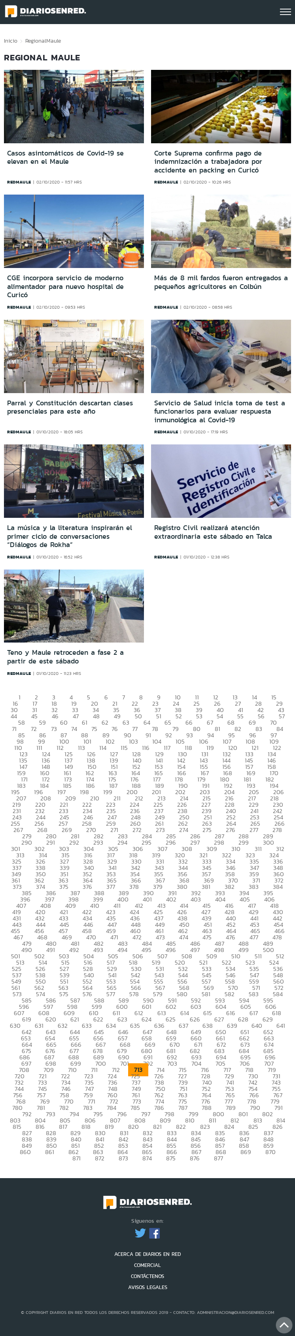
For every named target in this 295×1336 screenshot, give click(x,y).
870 (270, 1152)
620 (50, 1019)
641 (280, 1025)
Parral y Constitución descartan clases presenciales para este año (70, 407)
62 (105, 722)
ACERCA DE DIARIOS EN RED (147, 1254)
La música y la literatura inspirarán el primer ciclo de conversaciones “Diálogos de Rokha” (69, 536)
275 (207, 830)
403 (196, 899)
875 (171, 1158)
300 (268, 842)
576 (87, 994)
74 (74, 729)
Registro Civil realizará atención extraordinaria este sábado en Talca (213, 532)
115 (124, 748)
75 (94, 729)
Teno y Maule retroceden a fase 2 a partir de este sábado (65, 656)
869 (245, 1152)
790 (255, 1108)
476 (230, 937)
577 (110, 994)
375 (63, 887)
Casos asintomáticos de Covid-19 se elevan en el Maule (65, 157)
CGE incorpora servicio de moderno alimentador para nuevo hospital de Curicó (65, 286)
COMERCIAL (147, 1265)
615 (207, 1013)
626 (195, 1019)
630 (15, 1025)
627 (219, 1019)
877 (218, 1158)
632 (63, 1025)
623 (122, 1019)
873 (123, 1158)
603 (196, 1006)
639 (232, 1025)
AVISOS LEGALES (147, 1287)
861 (49, 1152)
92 (168, 735)
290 (26, 842)
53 (199, 716)
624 (146, 1019)
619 (26, 1019)
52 (179, 716)
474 (183, 937)
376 (87, 887)
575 (63, 994)
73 (54, 729)
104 (156, 741)
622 (98, 1019)
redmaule (19, 182)
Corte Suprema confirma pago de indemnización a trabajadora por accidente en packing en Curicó (208, 161)
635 (135, 1025)
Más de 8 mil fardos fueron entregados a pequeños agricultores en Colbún (221, 282)
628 (243, 1019)
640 (257, 1025)
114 (102, 748)
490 (26, 950)
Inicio (10, 40)
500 (268, 950)
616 (230, 1013)
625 (171, 1019)
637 (183, 1025)
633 (87, 1025)
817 (63, 1126)
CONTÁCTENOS (147, 1276)
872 (99, 1158)
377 (110, 887)
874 (147, 1158)
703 (172, 1063)
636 (159, 1025)
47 (76, 716)
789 (231, 1108)
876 (195, 1158)
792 (27, 1114)
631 (39, 1025)
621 (74, 1019)
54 (220, 716)
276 (230, 830)
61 (84, 722)
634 (111, 1025)
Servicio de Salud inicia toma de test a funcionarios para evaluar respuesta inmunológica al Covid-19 (219, 411)
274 (183, 830)
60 (64, 722)
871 (76, 1158)
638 (207, 1025)
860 (25, 1152)
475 (207, 937)
